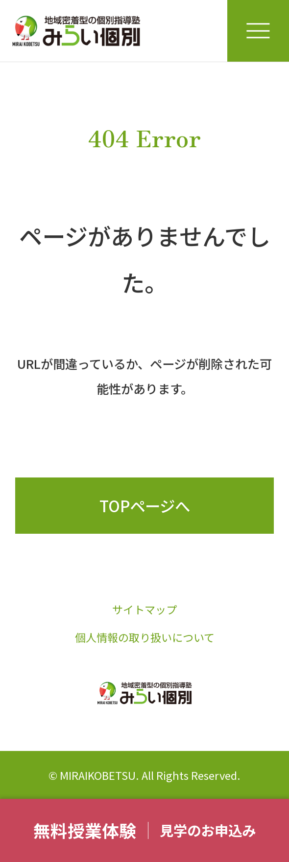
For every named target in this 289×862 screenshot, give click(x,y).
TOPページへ (144, 506)
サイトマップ (144, 609)
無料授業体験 (84, 830)
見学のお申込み (208, 830)
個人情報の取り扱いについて (145, 637)
